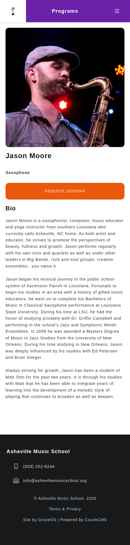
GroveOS (47, 520)
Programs (65, 11)
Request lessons (65, 191)
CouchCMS (96, 520)
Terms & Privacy (65, 509)
